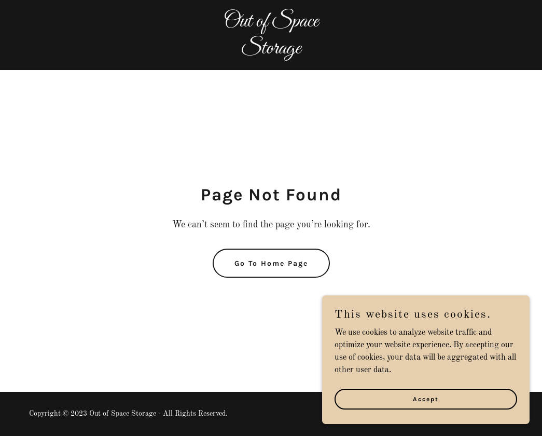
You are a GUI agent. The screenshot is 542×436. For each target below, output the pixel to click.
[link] (271, 51)
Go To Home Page (271, 263)
